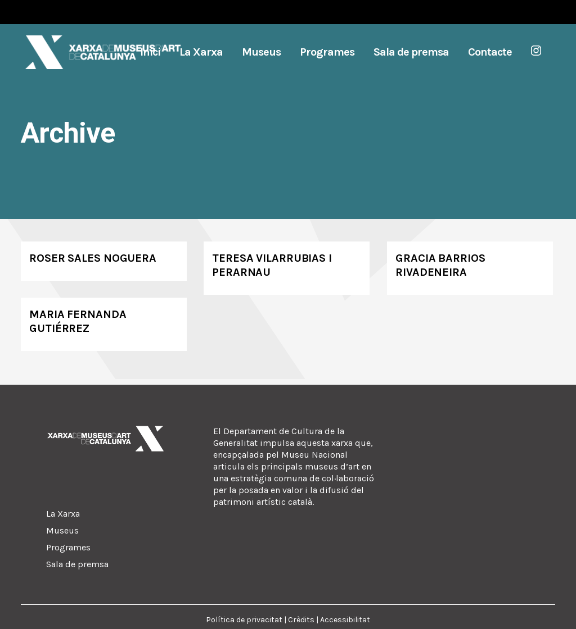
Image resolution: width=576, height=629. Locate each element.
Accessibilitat (345, 620)
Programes (68, 547)
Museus (62, 530)
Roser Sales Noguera (92, 258)
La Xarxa (63, 513)
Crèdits (301, 620)
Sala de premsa (77, 564)
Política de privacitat (244, 620)
